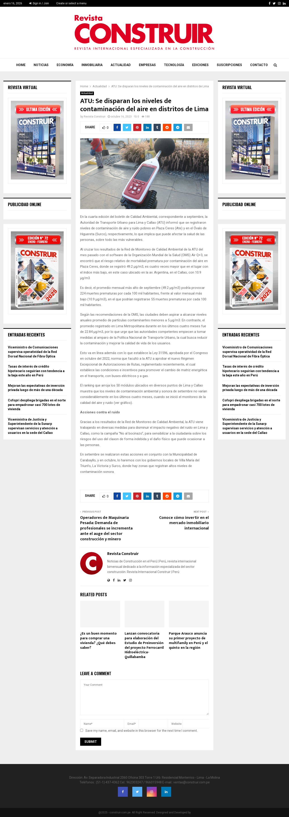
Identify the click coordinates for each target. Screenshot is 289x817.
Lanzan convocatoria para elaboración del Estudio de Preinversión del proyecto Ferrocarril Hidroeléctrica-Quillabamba (144, 645)
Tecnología (174, 65)
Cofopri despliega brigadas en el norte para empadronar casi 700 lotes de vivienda (37, 404)
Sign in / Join (39, 3)
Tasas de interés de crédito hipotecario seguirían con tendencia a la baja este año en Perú (36, 371)
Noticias (41, 65)
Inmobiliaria (92, 65)
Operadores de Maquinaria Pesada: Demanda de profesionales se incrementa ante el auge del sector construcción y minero (106, 528)
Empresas (147, 65)
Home (21, 65)
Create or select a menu (71, 3)
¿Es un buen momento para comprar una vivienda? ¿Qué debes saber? (98, 641)
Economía (65, 65)
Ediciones (200, 65)
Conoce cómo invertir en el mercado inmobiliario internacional (184, 523)
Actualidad (121, 65)
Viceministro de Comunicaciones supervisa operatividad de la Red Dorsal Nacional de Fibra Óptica (33, 351)
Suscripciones (229, 65)
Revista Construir (94, 116)
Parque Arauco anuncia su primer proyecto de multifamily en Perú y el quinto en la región (188, 641)
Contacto (259, 65)
